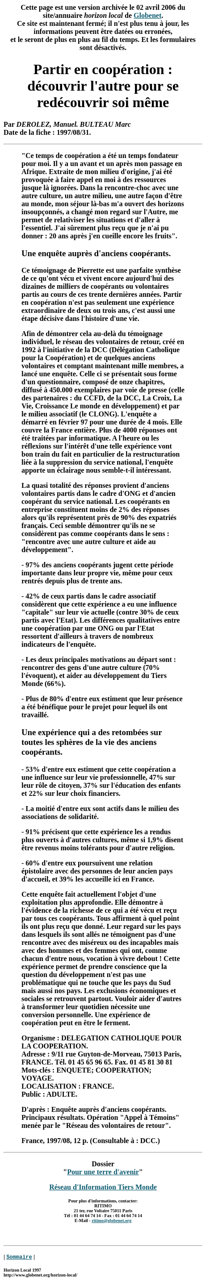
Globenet (147, 15)
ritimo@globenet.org (111, 1220)
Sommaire (19, 1257)
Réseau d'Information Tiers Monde (103, 1187)
